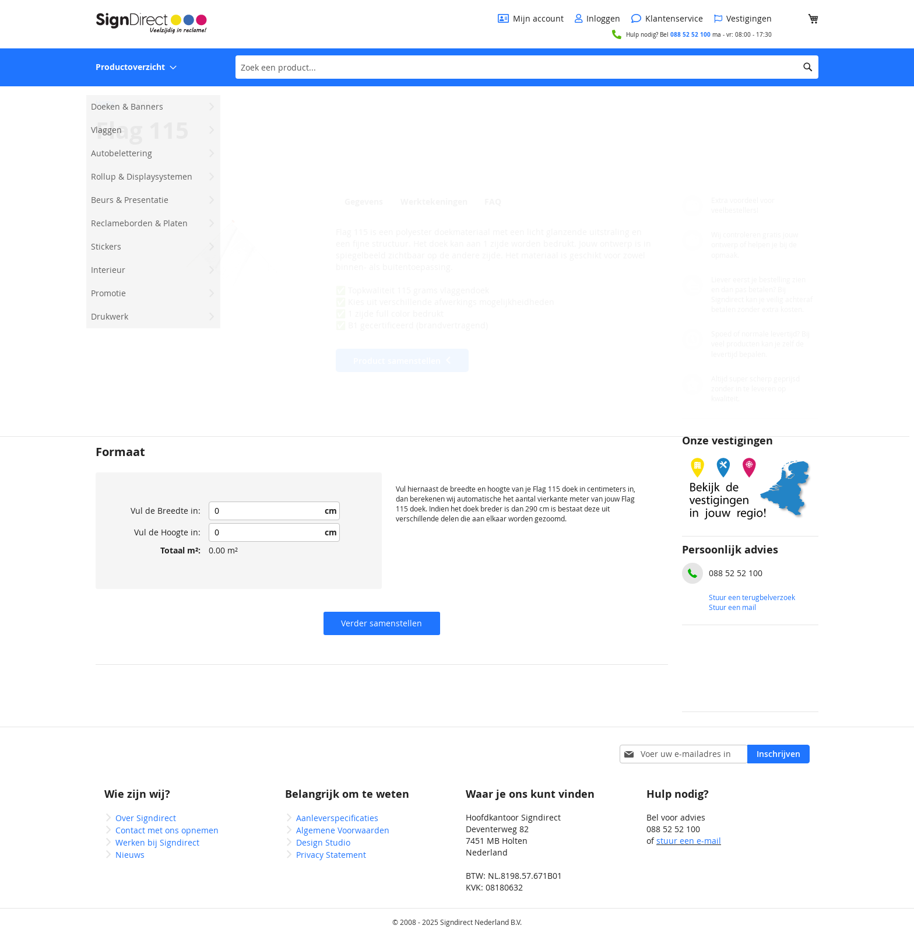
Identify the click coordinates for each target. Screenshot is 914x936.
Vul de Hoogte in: (167, 532)
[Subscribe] (778, 754)
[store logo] (151, 23)
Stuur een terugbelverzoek (752, 597)
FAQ (497, 201)
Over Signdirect (145, 817)
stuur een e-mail (688, 840)
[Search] (808, 67)
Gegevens (363, 201)
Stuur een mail (732, 607)
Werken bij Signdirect (157, 842)
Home (105, 102)
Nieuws (130, 854)
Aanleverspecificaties (337, 817)
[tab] (367, 201)
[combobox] (526, 67)
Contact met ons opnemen (167, 830)
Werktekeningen (435, 201)
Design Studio (323, 842)
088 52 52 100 (690, 34)
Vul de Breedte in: (166, 510)
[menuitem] (136, 67)
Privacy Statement (331, 854)
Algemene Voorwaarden (342, 830)
